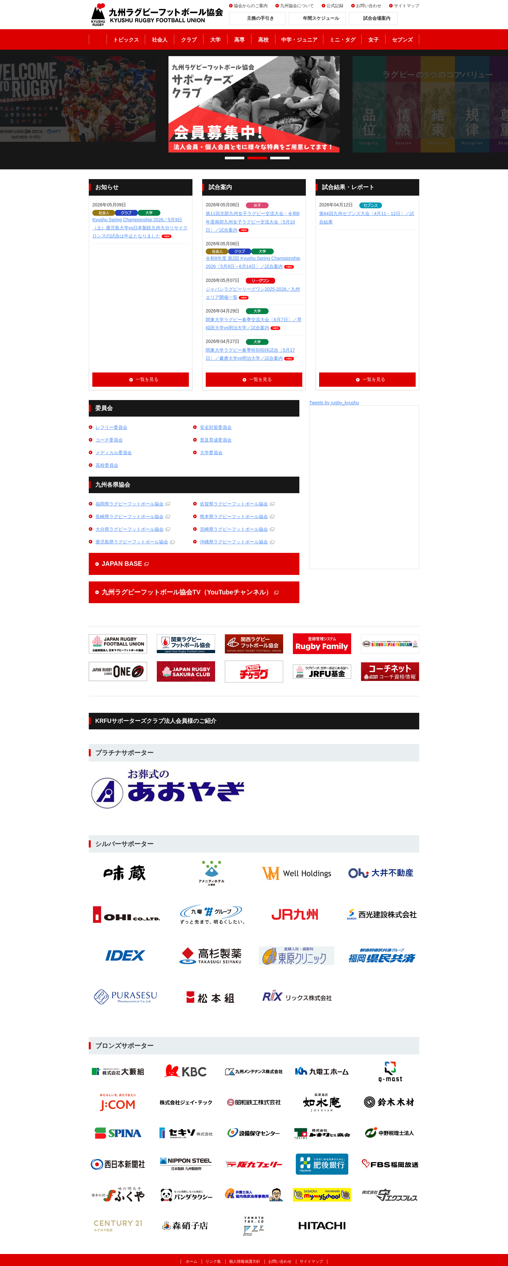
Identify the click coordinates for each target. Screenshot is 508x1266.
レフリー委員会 (111, 427)
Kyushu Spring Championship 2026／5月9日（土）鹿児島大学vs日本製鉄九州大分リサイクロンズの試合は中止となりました (140, 227)
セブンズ (402, 40)
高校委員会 (107, 465)
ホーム (98, 39)
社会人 (159, 40)
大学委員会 (211, 452)
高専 (239, 40)
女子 (373, 40)
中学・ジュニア (299, 40)
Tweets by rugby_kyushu (334, 402)
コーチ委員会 (109, 440)
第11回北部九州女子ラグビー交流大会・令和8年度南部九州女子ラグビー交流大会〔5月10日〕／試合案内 (252, 221)
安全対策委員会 (216, 427)
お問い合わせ (368, 6)
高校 (263, 40)
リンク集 (213, 1262)
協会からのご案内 (251, 6)
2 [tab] (257, 158)
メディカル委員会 (114, 452)
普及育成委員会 (216, 440)
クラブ (189, 40)
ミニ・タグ (342, 40)
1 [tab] (234, 158)
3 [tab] (280, 158)
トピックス (126, 40)
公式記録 (335, 6)
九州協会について (297, 6)
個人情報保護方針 (244, 1262)
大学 (215, 40)
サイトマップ (406, 6)
